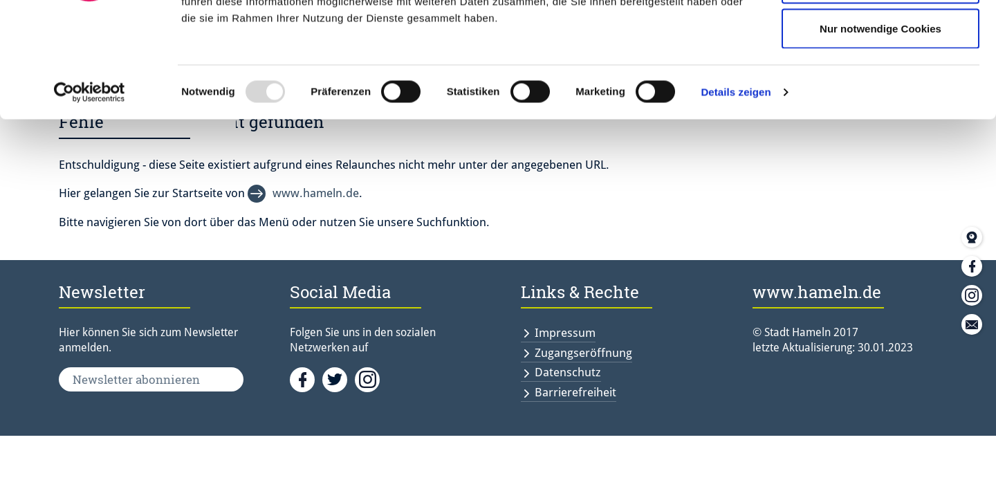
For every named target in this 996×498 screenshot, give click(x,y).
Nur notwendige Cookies (880, 127)
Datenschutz (568, 372)
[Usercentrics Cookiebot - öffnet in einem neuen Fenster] (89, 191)
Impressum (565, 333)
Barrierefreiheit (575, 392)
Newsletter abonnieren (136, 379)
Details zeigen (736, 190)
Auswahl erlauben (880, 82)
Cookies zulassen (880, 36)
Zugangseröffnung (583, 353)
